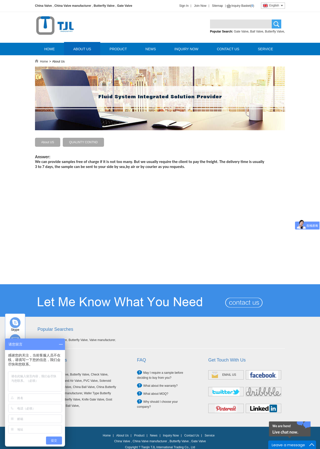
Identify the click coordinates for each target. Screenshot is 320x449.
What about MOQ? (155, 394)
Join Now (200, 6)
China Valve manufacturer (72, 6)
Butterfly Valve (104, 6)
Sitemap (217, 6)
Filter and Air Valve (69, 380)
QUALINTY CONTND (83, 142)
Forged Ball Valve (67, 406)
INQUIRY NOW (186, 49)
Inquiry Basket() (243, 6)
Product (139, 435)
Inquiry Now (171, 435)
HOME (49, 49)
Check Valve (99, 374)
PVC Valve (91, 380)
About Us (122, 435)
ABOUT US (82, 49)
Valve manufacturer (102, 340)
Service (209, 435)
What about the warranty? (160, 386)
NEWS (151, 49)
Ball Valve (256, 31)
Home (44, 61)
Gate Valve (124, 6)
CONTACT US (228, 49)
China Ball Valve (84, 387)
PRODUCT (118, 49)
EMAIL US (229, 374)
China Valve (43, 6)
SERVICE (265, 49)
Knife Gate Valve (93, 399)
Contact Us (191, 435)
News (154, 435)
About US (47, 142)
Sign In (183, 6)
